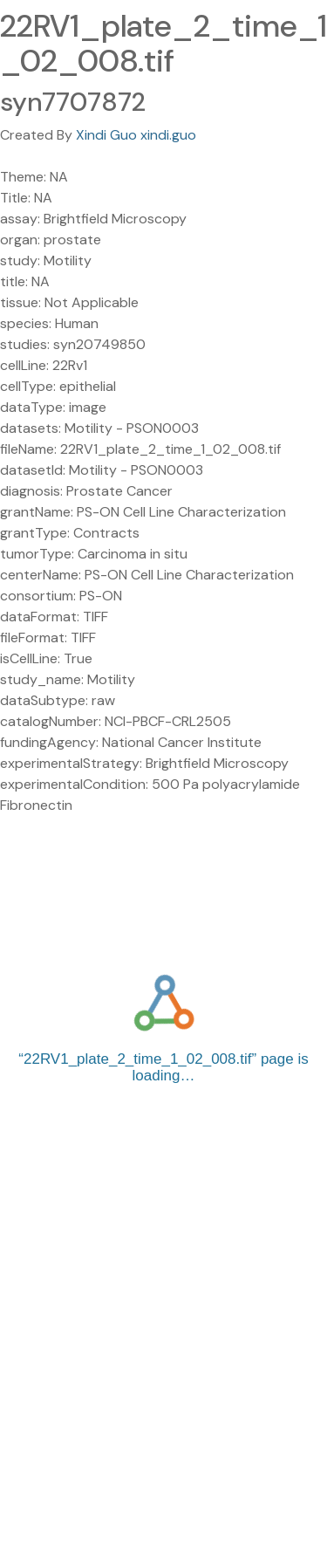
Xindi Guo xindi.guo (136, 135)
